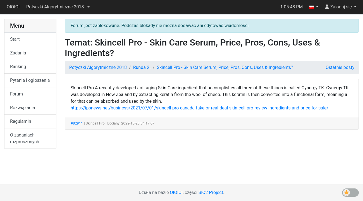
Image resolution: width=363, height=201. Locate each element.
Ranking (18, 66)
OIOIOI (13, 6)
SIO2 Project (211, 192)
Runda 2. (142, 67)
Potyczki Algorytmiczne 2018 (98, 67)
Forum (16, 94)
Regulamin (20, 121)
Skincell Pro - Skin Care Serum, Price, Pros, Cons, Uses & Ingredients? (225, 67)
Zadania (18, 53)
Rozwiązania (22, 107)
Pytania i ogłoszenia (30, 80)
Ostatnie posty (340, 67)
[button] (58, 7)
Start (15, 39)
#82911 (77, 123)
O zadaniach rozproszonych (24, 138)
